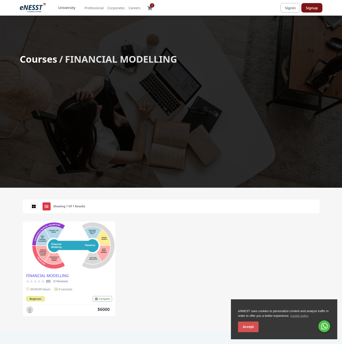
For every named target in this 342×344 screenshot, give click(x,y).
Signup (312, 7)
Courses (38, 59)
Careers (131, 8)
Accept (248, 327)
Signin (290, 7)
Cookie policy (299, 316)
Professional (91, 8)
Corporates (112, 8)
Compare (102, 299)
